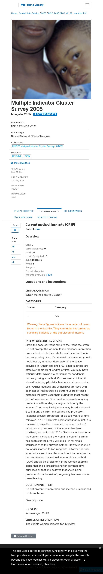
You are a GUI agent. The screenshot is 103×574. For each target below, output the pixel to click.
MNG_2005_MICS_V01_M (60, 13)
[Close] (100, 548)
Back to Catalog (23, 536)
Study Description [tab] (24, 211)
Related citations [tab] (47, 217)
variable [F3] (80, 13)
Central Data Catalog (29, 13)
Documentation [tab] (73, 211)
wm (13, 257)
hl (13, 251)
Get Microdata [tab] (23, 217)
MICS (43, 13)
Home (14, 13)
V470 (49, 274)
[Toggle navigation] (87, 5)
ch (13, 262)
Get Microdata (45, 114)
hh (13, 246)
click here (49, 564)
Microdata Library (32, 4)
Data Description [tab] (49, 211)
